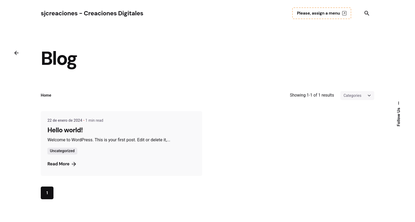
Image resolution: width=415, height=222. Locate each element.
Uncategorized (62, 151)
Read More (61, 164)
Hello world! (65, 130)
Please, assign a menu (321, 13)
